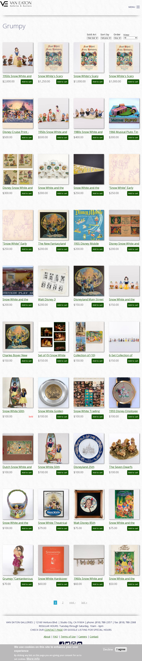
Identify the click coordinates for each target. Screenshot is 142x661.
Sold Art (91, 34)
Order (117, 34)
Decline (108, 649)
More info (33, 659)
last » (84, 602)
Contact (94, 636)
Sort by (104, 34)
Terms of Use (68, 636)
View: (126, 35)
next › (72, 602)
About (47, 636)
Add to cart (27, 82)
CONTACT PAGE (53, 629)
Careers (82, 636)
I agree (121, 649)
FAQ (55, 636)
